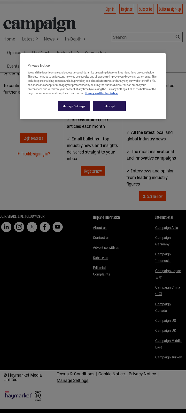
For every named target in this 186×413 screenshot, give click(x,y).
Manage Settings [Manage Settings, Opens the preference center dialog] (73, 106)
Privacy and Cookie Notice (101, 93)
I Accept (109, 106)
